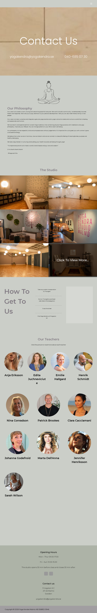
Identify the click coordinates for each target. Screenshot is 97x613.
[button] (32, 57)
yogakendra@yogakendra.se (48, 599)
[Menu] (91, 4)
